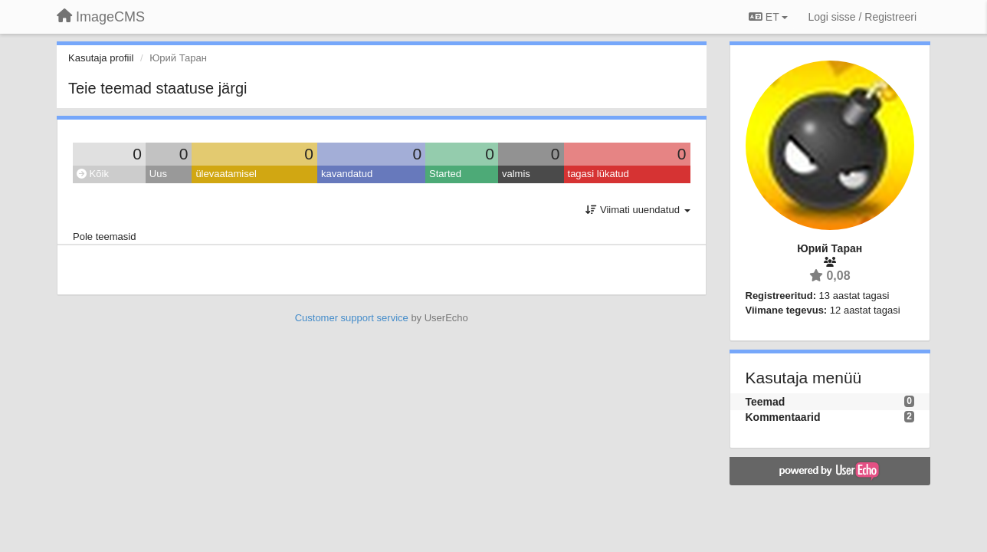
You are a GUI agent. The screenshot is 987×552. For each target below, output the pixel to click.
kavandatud (346, 173)
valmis (516, 173)
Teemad (765, 402)
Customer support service (351, 318)
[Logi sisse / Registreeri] (862, 17)
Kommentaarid (783, 417)
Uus (158, 173)
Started (445, 173)
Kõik (93, 173)
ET (768, 17)
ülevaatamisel (226, 173)
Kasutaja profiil (100, 58)
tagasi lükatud (598, 173)
